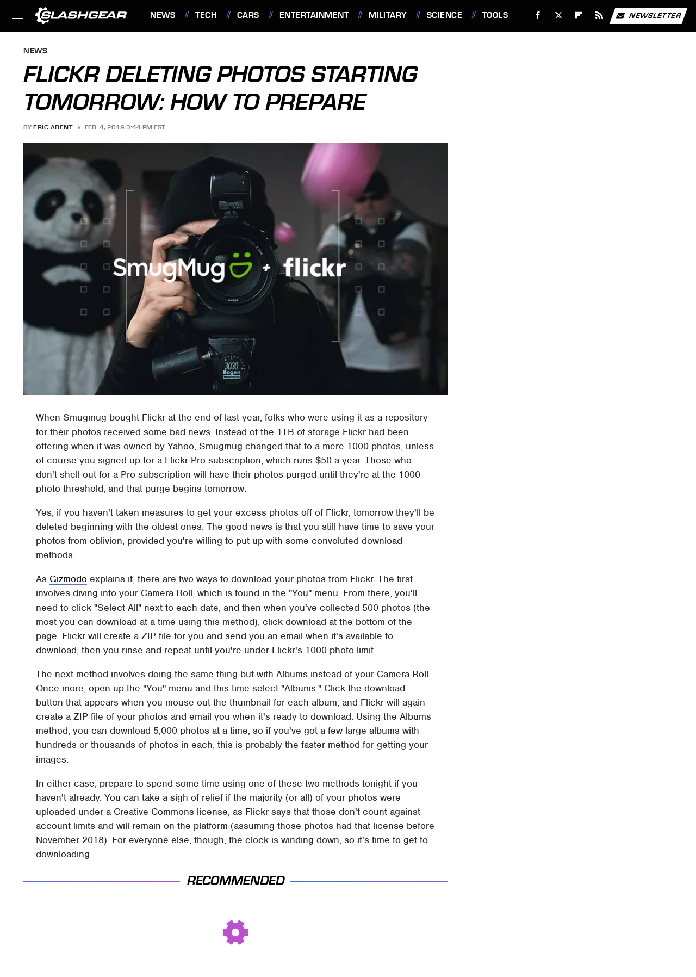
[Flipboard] (579, 15)
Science (445, 15)
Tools (495, 15)
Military (388, 15)
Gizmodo (68, 579)
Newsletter (648, 16)
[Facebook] (538, 15)
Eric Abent (52, 127)
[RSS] (599, 15)
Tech (206, 15)
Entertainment (314, 15)
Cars (248, 15)
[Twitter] (558, 15)
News (162, 15)
